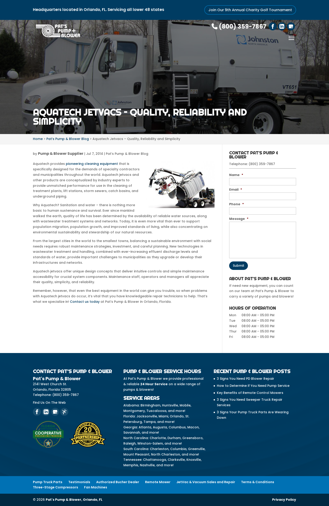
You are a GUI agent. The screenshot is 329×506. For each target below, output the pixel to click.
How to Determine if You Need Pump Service (253, 385)
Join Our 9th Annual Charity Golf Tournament (250, 10)
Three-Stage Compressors (55, 487)
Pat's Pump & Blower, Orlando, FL (74, 499)
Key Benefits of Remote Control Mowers (250, 392)
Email (235, 189)
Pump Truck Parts (47, 482)
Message (238, 219)
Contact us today (85, 301)
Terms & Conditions (257, 482)
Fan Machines (95, 487)
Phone (236, 204)
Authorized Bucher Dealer (117, 482)
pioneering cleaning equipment (92, 163)
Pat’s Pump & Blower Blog (127, 153)
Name (236, 175)
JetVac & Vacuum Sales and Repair (205, 482)
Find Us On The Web (49, 402)
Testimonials (79, 482)
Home (38, 139)
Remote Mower (157, 482)
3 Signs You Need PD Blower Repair (245, 378)
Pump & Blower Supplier (60, 153)
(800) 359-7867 (239, 26)
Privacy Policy (284, 499)
